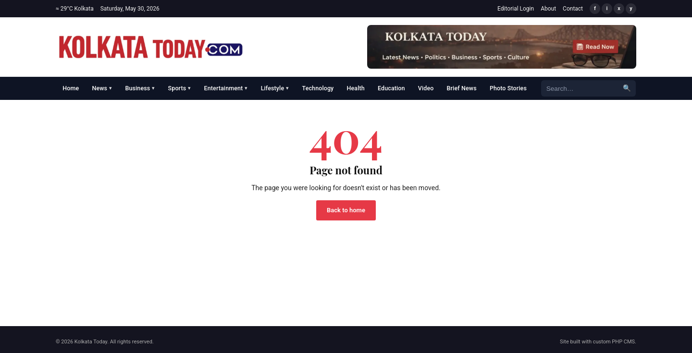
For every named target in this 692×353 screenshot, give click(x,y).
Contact (573, 8)
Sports (179, 88)
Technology (318, 88)
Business (140, 88)
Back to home (346, 210)
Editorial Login (515, 8)
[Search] (579, 88)
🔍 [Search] (627, 88)
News (102, 88)
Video (426, 88)
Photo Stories (508, 88)
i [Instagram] (607, 8)
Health (356, 88)
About (548, 8)
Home (70, 88)
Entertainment (226, 88)
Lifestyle (275, 88)
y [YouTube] (631, 8)
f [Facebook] (595, 8)
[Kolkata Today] (151, 47)
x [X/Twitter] (619, 8)
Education (391, 88)
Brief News (462, 88)
